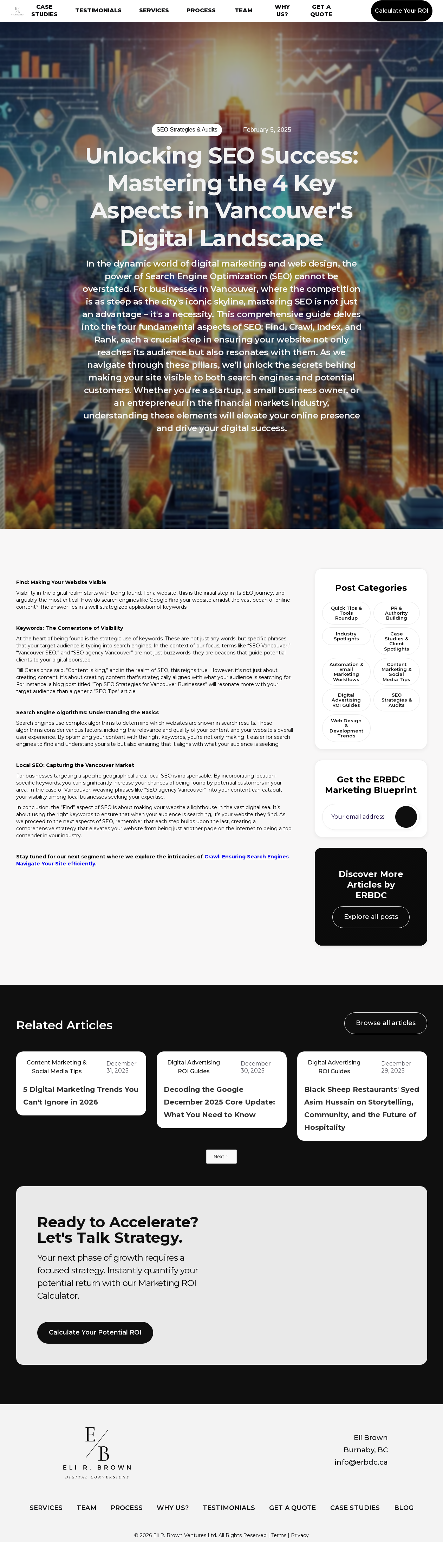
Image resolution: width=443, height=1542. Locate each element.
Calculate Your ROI (402, 10)
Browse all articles (386, 1027)
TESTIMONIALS (98, 10)
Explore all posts (371, 929)
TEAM (244, 10)
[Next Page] (221, 1157)
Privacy (300, 1535)
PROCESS (201, 10)
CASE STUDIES (44, 11)
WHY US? (282, 11)
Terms (278, 1535)
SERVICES (154, 10)
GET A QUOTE (321, 11)
